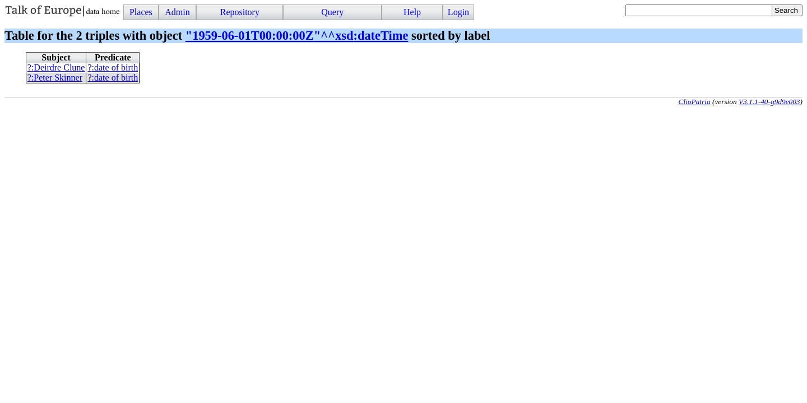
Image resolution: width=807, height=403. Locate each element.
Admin (177, 12)
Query (332, 12)
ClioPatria (695, 101)
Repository (239, 12)
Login (458, 12)
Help (412, 12)
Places (140, 12)
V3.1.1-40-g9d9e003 (769, 101)
